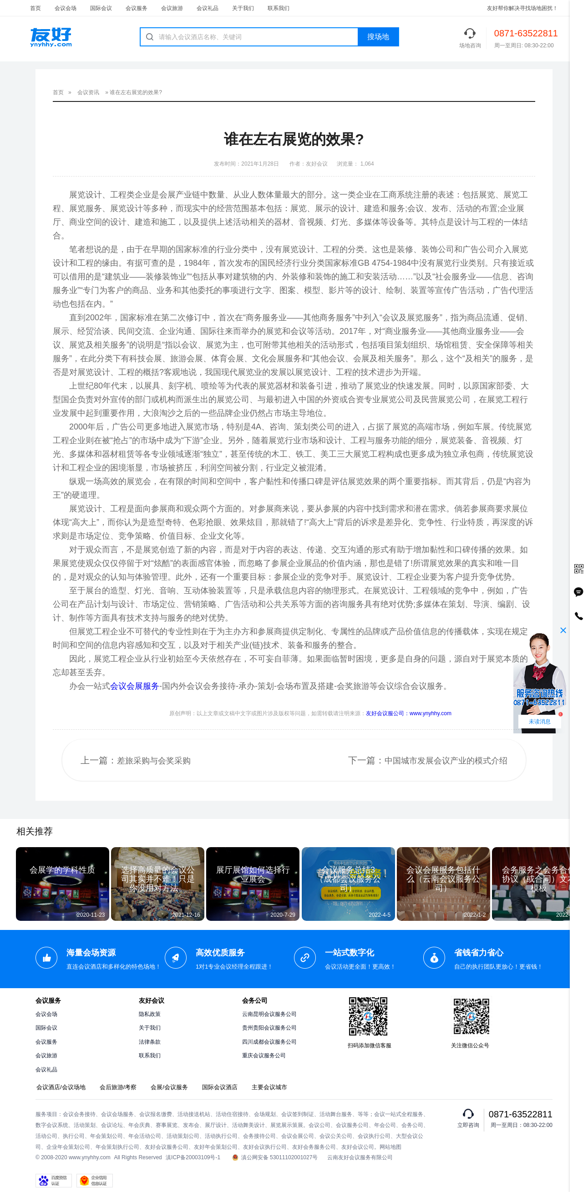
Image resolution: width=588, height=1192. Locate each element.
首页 (35, 8)
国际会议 (101, 8)
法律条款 (150, 1042)
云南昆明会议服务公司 (269, 1014)
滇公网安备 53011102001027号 (275, 1158)
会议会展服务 (134, 686)
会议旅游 (172, 8)
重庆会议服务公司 (264, 1055)
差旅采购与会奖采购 (154, 760)
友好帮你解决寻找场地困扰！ (522, 8)
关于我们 (243, 8)
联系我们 (278, 8)
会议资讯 (88, 92)
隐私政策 (150, 1014)
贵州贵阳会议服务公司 (269, 1028)
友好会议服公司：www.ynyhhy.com (408, 713)
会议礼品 (207, 8)
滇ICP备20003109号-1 (193, 1157)
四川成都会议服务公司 (269, 1042)
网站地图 (390, 1147)
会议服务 (136, 8)
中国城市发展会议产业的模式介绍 (446, 760)
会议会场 (65, 8)
